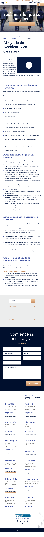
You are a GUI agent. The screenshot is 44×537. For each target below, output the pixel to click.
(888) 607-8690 (35, 2)
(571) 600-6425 (9, 506)
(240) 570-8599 (9, 468)
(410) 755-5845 (9, 488)
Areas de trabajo (5, 37)
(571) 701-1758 (8, 431)
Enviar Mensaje (33, 383)
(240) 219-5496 (29, 486)
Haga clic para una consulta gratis (22, 24)
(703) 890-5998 (29, 470)
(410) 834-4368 (29, 506)
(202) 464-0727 (9, 413)
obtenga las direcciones (10, 416)
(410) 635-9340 (29, 431)
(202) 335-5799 (9, 449)
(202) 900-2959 (29, 451)
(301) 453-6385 (29, 413)
